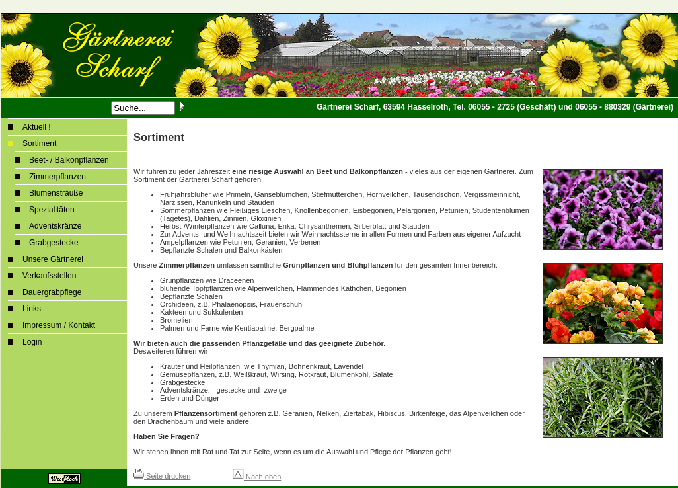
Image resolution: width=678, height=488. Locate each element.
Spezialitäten (52, 209)
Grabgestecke (54, 242)
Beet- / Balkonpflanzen (69, 160)
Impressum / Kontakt (58, 325)
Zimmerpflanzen (57, 176)
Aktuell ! (36, 127)
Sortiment (39, 143)
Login (32, 341)
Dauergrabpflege (51, 292)
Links (31, 308)
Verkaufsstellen (49, 275)
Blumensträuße (56, 193)
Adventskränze (55, 226)
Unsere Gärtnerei (52, 259)
